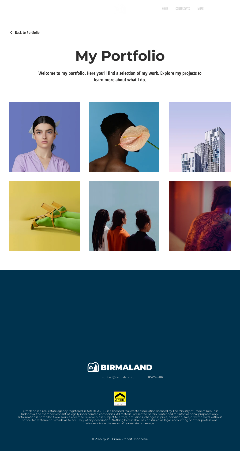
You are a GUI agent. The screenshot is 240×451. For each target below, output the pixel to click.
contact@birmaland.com (120, 377)
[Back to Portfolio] (24, 32)
